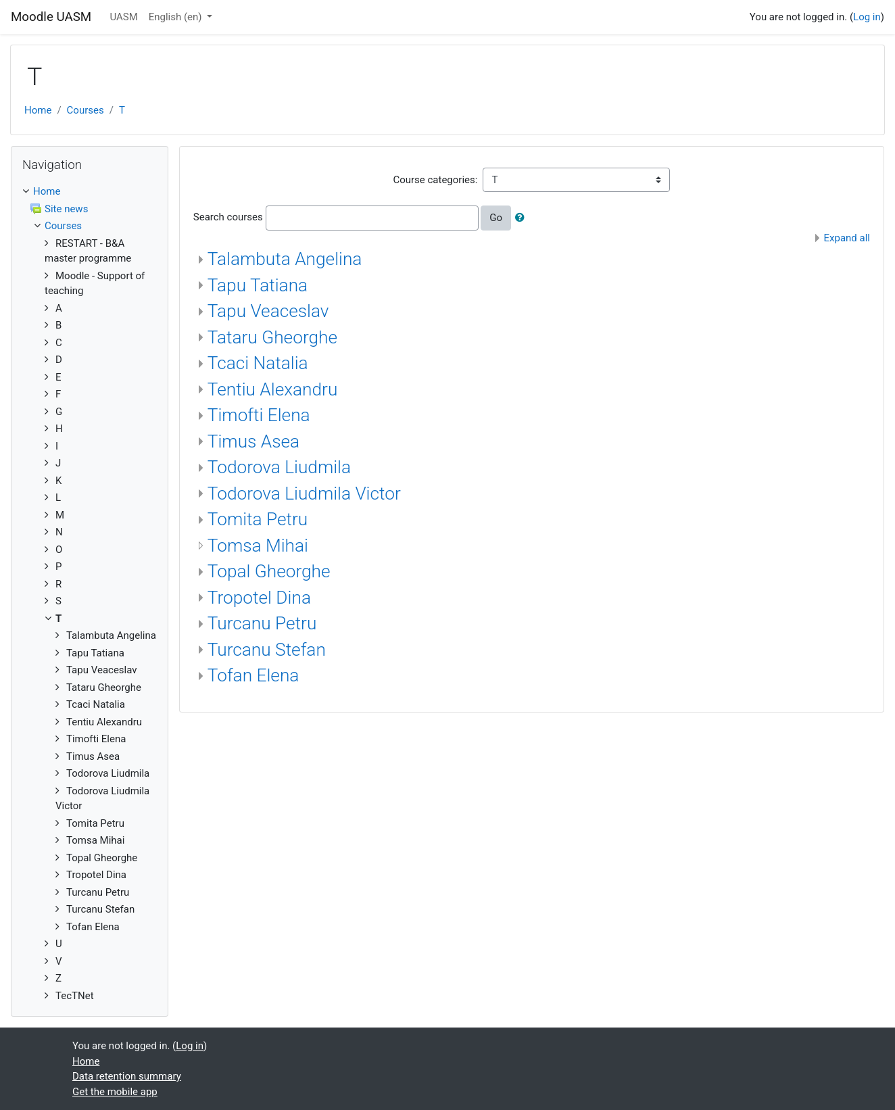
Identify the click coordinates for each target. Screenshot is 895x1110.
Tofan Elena (253, 675)
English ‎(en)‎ (177, 17)
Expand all (847, 238)
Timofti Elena (259, 415)
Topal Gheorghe (269, 571)
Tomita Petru (258, 519)
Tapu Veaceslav (268, 311)
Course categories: (435, 180)
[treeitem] (89, 191)
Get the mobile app (115, 1092)
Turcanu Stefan (267, 650)
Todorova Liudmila (279, 467)
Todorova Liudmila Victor (304, 493)
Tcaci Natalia (258, 363)
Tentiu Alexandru (273, 389)
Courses (85, 110)
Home (37, 110)
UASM (123, 17)
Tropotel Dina (259, 597)
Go (495, 218)
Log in (867, 17)
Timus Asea (253, 441)
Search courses (228, 217)
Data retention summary (126, 1076)
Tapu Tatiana (258, 285)
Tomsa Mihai (258, 545)
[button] (522, 218)
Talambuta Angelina (285, 259)
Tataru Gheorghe (272, 337)
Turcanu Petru (262, 623)
